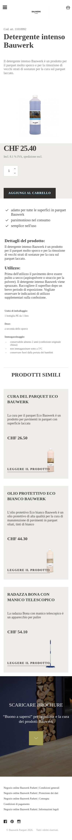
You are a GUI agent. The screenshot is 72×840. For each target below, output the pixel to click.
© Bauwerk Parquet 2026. (19, 830)
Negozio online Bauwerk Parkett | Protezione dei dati (31, 793)
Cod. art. (9, 29)
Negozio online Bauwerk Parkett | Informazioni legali (31, 809)
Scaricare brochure (36, 705)
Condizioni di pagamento (17, 804)
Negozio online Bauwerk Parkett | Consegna (26, 798)
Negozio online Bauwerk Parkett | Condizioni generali (31, 787)
